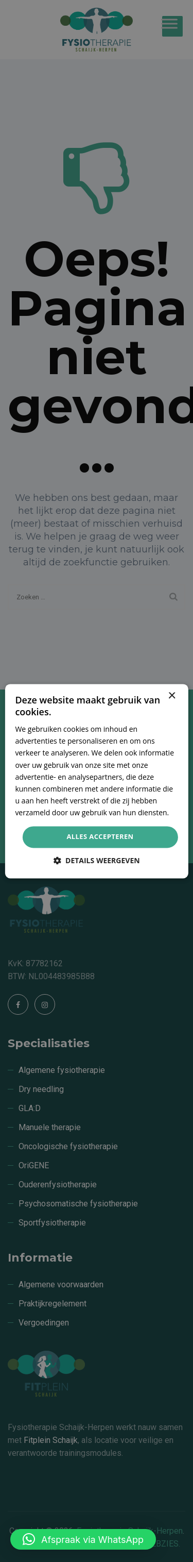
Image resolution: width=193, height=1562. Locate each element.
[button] (83, 1539)
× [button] (172, 696)
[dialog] (96, 781)
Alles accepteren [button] (99, 836)
